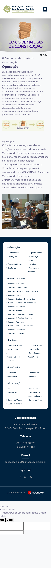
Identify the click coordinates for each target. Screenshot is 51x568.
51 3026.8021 (25, 447)
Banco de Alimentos (15, 283)
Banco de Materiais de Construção (21, 303)
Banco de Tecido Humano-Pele (20, 326)
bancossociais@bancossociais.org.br (25, 462)
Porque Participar (14, 345)
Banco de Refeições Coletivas (19, 318)
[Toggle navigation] (45, 9)
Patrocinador (33, 349)
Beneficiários (13, 367)
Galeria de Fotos (35, 400)
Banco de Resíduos (15, 322)
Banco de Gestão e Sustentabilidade (22, 291)
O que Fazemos (35, 252)
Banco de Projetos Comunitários (20, 314)
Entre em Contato (14, 404)
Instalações (12, 256)
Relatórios (11, 268)
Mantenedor (12, 349)
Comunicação (14, 383)
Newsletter (12, 392)
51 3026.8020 (25, 443)
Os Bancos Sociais (16, 278)
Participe (12, 340)
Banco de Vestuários (16, 329)
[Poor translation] (10, 520)
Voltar (44, 55)
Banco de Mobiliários (16, 306)
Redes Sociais (34, 388)
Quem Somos (13, 252)
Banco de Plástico (14, 310)
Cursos (10, 361)
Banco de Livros (14, 295)
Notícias (10, 388)
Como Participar (35, 345)
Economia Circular (15, 264)
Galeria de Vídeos (14, 400)
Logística (32, 264)
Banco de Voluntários (16, 333)
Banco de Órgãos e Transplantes (21, 299)
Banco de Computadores (17, 287)
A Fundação (13, 247)
